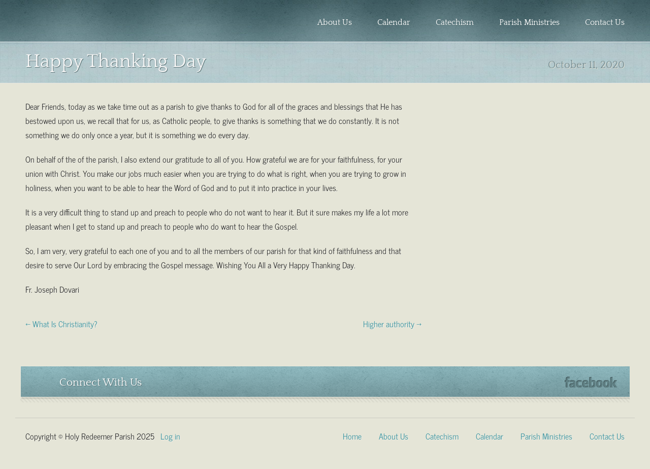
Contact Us (605, 22)
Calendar (393, 22)
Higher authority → (392, 323)
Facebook (591, 382)
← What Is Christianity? (61, 323)
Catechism (455, 22)
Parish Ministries (529, 22)
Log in (170, 435)
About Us (334, 22)
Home (352, 435)
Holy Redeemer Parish (94, 23)
